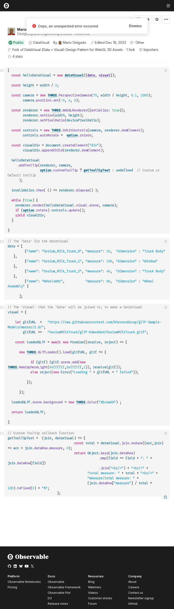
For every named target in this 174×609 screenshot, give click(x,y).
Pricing (12, 587)
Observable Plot (59, 592)
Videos (93, 592)
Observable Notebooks (24, 582)
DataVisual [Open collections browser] (38, 42)
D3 (50, 598)
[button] (2, 65)
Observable (56, 582)
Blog (91, 582)
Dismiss (135, 26)
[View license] (139, 43)
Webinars (94, 587)
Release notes (58, 603)
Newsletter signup (141, 598)
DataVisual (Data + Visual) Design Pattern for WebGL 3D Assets (73, 50)
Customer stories (100, 598)
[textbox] (87, 150)
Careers (133, 587)
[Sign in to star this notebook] (157, 19)
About (132, 582)
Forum (92, 603)
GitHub (133, 603)
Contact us (135, 592)
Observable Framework (64, 587)
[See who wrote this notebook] (69, 43)
